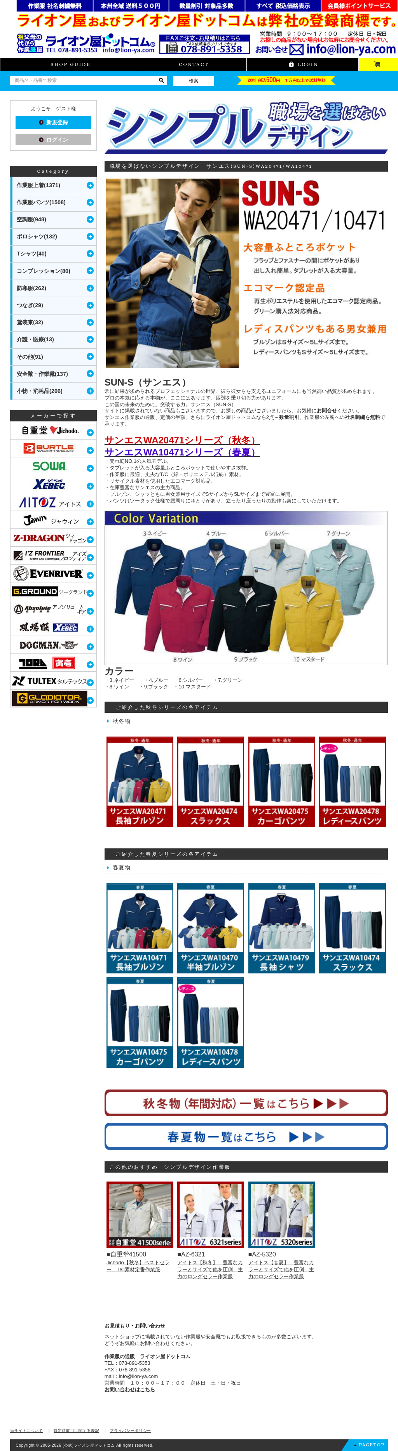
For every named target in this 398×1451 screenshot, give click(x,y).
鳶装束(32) (30, 322)
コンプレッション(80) (43, 271)
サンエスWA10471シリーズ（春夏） (182, 452)
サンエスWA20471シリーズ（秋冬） (182, 440)
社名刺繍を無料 (362, 417)
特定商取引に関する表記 (76, 1430)
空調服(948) (31, 219)
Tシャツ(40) (31, 253)
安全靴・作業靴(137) (42, 374)
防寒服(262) (31, 288)
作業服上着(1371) (38, 185)
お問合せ (327, 411)
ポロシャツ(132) (37, 236)
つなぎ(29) (30, 305)
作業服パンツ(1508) (41, 202)
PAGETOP (371, 1445)
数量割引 (289, 417)
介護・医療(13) (35, 339)
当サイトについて (26, 1430)
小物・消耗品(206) (40, 391)
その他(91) (30, 357)
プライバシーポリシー (130, 1430)
